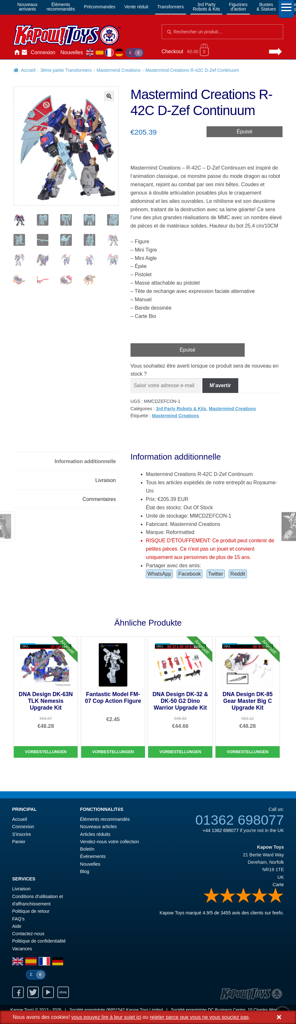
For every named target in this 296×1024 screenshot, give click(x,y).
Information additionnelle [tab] (85, 461)
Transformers (170, 6)
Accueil (17, 52)
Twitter (215, 574)
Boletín (87, 849)
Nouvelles (72, 52)
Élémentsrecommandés (61, 7)
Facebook (189, 574)
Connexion (43, 52)
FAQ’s (18, 918)
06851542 (115, 1009)
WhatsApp (159, 574)
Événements (93, 856)
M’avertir (220, 385)
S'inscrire (21, 834)
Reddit (237, 574)
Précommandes (99, 6)
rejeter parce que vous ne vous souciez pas (199, 1017)
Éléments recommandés (105, 819)
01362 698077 (239, 820)
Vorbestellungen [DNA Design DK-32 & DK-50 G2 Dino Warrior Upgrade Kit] (180, 752)
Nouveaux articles (98, 826)
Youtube (48, 992)
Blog (84, 871)
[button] (109, 96)
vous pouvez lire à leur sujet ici (106, 1017)
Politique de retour (31, 911)
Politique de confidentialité (39, 941)
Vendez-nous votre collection (109, 841)
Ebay (63, 992)
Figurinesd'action (238, 7)
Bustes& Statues (266, 7)
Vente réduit (136, 6)
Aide (16, 926)
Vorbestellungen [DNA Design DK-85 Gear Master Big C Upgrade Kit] (247, 752)
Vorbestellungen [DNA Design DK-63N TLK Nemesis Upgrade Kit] (46, 752)
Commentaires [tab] (99, 499)
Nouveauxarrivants (27, 7)
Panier (19, 841)
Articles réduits (95, 834)
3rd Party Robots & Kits (181, 408)
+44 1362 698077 (221, 830)
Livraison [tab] (105, 480)
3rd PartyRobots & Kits (206, 7)
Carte (278, 884)
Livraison (21, 888)
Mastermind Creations (118, 70)
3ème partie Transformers (66, 70)
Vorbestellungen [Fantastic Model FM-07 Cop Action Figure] (113, 752)
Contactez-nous (24, 52)
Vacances (22, 948)
